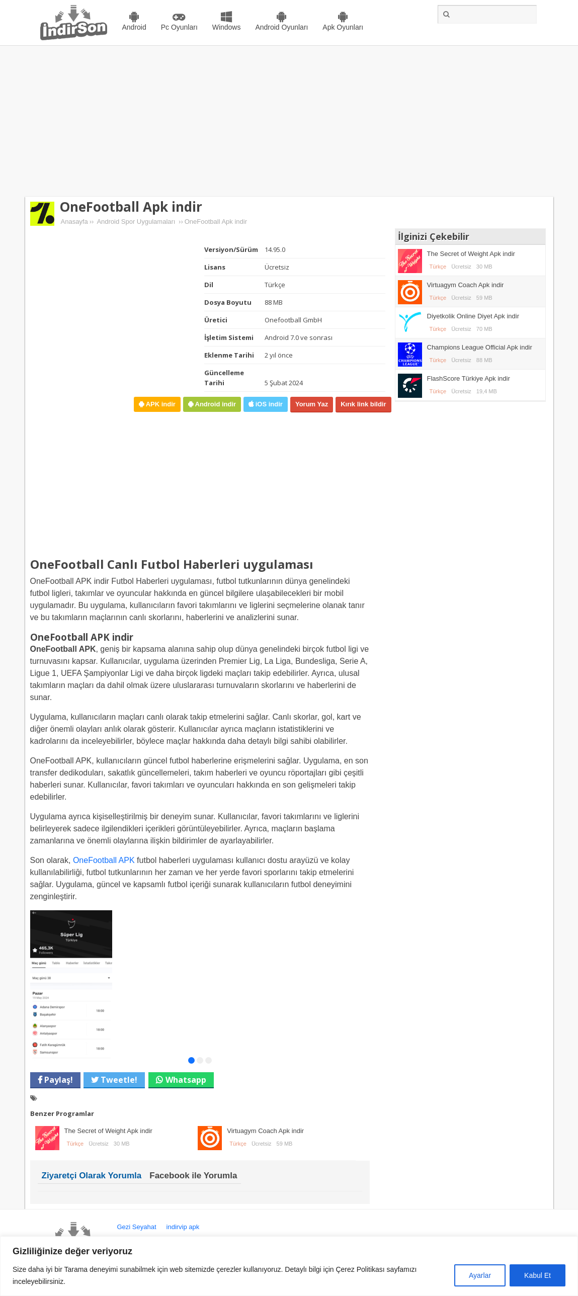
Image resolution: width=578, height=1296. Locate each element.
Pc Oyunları (179, 27)
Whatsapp (186, 1079)
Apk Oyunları (342, 27)
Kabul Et (537, 1275)
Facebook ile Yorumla (193, 1175)
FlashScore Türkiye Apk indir (468, 378)
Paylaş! (57, 1079)
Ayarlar (480, 1275)
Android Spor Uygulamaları (136, 221)
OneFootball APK (104, 860)
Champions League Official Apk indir (479, 347)
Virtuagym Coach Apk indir (265, 1131)
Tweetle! (118, 1079)
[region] (289, 1266)
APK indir (160, 404)
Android (134, 27)
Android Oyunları (281, 27)
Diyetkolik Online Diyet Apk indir (473, 316)
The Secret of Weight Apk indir (108, 1131)
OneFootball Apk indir (130, 207)
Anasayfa (74, 221)
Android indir (214, 404)
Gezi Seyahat (136, 1227)
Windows (226, 27)
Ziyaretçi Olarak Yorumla (92, 1175)
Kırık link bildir (363, 404)
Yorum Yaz (311, 404)
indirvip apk (183, 1227)
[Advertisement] (289, 121)
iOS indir (268, 404)
